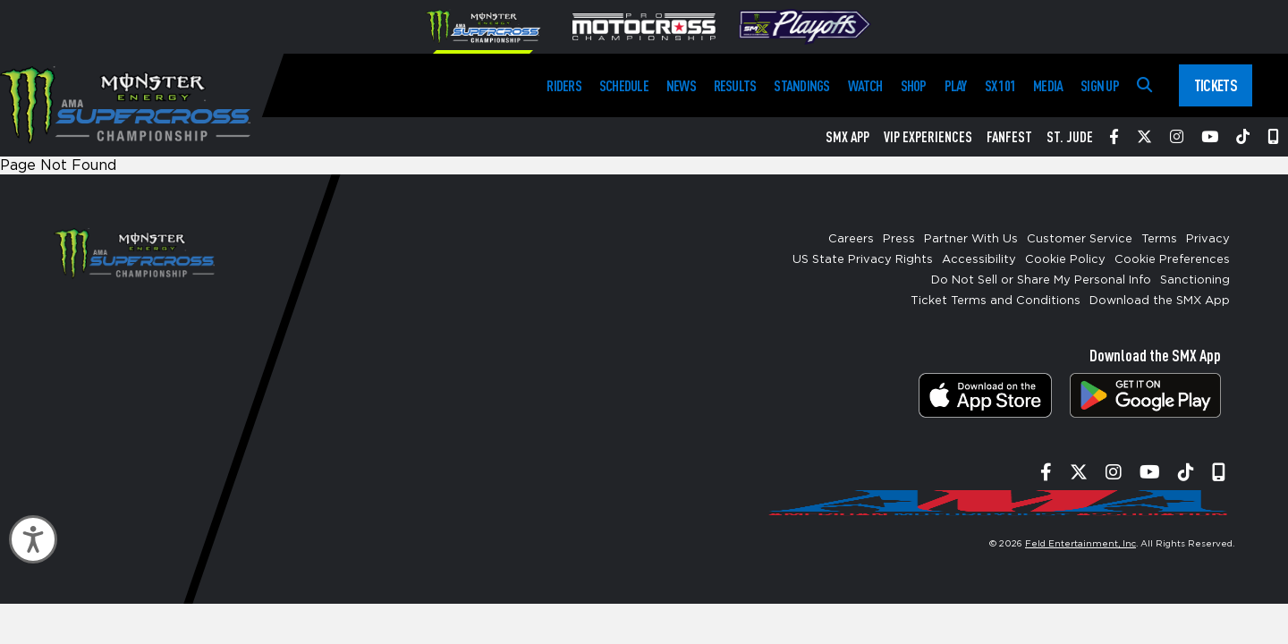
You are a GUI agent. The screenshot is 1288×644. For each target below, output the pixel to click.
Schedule (623, 85)
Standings (801, 85)
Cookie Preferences (1172, 260)
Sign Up (1099, 85)
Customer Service (1079, 239)
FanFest (1009, 137)
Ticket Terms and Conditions (995, 301)
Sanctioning (1195, 280)
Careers (851, 239)
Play (956, 85)
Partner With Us (971, 239)
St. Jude (1069, 137)
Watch (865, 85)
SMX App (847, 137)
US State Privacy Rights (862, 260)
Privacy (1208, 239)
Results (735, 85)
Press (899, 239)
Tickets (1215, 85)
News (681, 85)
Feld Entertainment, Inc (1080, 543)
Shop (914, 85)
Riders (563, 85)
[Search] (1144, 85)
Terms (1159, 239)
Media (1048, 85)
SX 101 (1000, 85)
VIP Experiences (928, 137)
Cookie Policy (1065, 260)
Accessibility (979, 260)
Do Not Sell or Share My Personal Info (1041, 280)
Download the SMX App (1159, 301)
